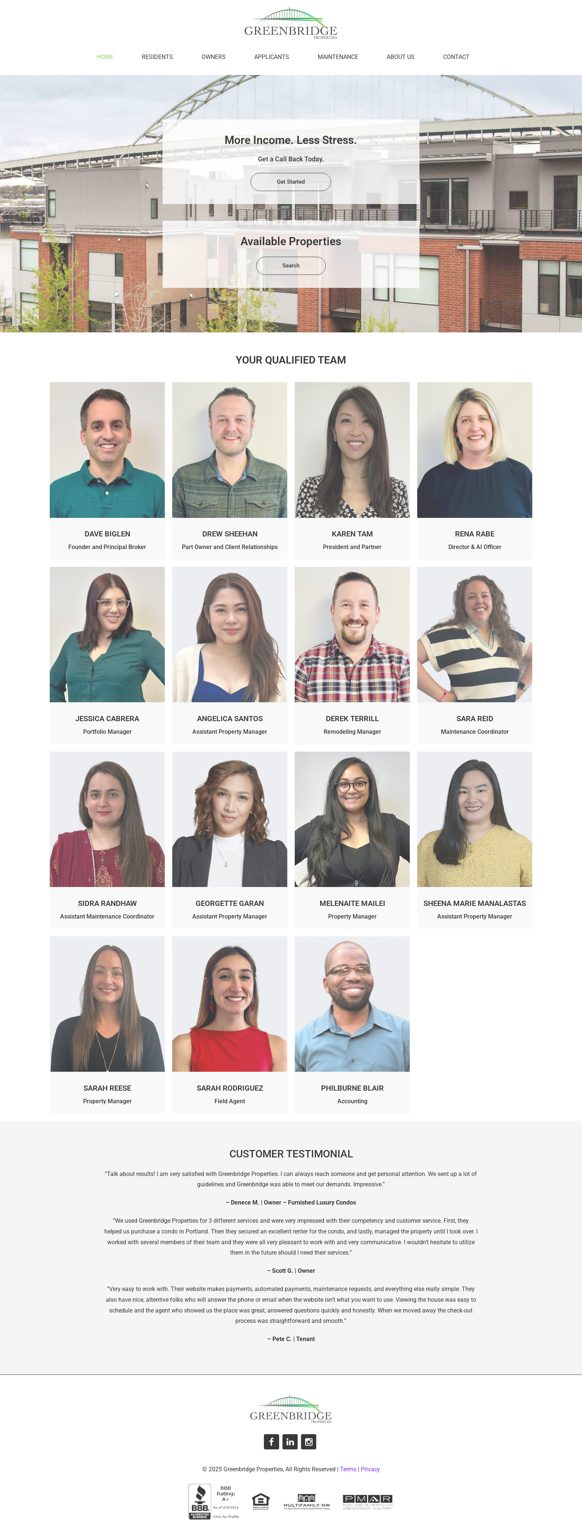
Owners (214, 56)
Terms (348, 1469)
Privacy (370, 1469)
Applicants (271, 56)
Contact (456, 56)
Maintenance (338, 56)
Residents (157, 56)
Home (105, 56)
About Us (401, 56)
